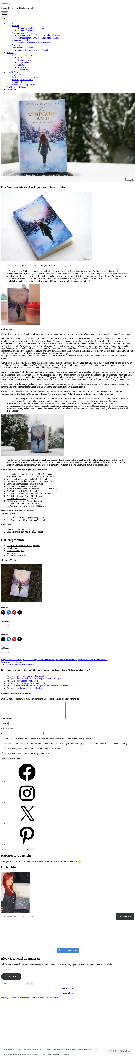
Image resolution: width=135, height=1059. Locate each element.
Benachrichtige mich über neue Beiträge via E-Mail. (27, 757)
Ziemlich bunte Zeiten (16, 503)
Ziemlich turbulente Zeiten (18, 496)
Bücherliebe (12, 23)
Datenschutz (12, 89)
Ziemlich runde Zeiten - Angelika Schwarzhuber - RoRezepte (42, 686)
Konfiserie (22, 67)
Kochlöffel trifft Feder (16, 87)
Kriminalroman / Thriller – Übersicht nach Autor (38, 35)
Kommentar (7, 722)
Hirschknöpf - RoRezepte (27, 681)
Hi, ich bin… (17, 74)
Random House (63, 659)
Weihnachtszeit (86, 659)
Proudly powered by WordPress (15, 1001)
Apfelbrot (11, 662)
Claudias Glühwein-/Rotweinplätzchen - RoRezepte (38, 678)
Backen (20, 57)
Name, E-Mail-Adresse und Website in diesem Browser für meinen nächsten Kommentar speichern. (48, 742)
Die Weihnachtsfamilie (16, 501)
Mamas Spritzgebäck (16, 555)
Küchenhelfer (23, 70)
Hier (3, 865)
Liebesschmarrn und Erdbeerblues (21, 474)
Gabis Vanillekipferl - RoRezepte (30, 676)
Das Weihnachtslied (15, 491)
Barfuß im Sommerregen (17, 484)
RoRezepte (6, 3)
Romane (15, 25)
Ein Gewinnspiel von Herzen (18, 664)
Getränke (21, 65)
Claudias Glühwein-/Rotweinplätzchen (23, 545)
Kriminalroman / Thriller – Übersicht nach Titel (38, 38)
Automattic (53, 1001)
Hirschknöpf (12, 548)
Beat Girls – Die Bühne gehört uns (22, 517)
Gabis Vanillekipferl (15, 550)
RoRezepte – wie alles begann (25, 77)
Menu (4, 15)
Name (4, 727)
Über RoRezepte (14, 72)
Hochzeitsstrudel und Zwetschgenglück (24, 476)
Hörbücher (16, 45)
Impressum (67, 992)
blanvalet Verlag (30, 659)
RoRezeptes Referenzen (22, 79)
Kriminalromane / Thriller (23, 33)
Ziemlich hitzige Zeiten (17, 489)
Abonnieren (125, 920)
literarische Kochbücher (22, 47)
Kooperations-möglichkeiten (24, 84)
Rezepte (10, 52)
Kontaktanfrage (19, 82)
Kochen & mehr (24, 60)
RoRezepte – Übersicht (22, 55)
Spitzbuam (11, 553)
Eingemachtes (23, 62)
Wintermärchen (100, 659)
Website (4, 737)
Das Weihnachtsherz (15, 493)
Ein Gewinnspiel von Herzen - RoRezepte (34, 683)
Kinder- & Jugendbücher (23, 40)
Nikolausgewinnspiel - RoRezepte (31, 688)
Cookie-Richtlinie (64, 1055)
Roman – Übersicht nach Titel (30, 30)
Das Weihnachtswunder (17, 486)
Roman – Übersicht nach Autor (31, 28)
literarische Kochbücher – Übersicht (33, 50)
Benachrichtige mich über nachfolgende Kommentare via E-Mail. (33, 752)
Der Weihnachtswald (16, 481)
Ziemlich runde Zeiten (16, 498)
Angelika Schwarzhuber (11, 659)
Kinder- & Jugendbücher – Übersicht (33, 43)
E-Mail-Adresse (9, 732)
